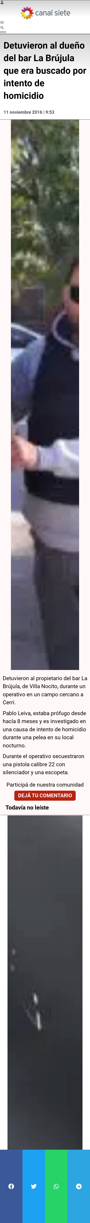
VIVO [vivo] (3, 32)
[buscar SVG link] (2, 28)
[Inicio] (45, 13)
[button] (11, 1186)
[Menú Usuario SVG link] (2, 3)
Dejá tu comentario (45, 773)
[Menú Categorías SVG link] (2, 23)
